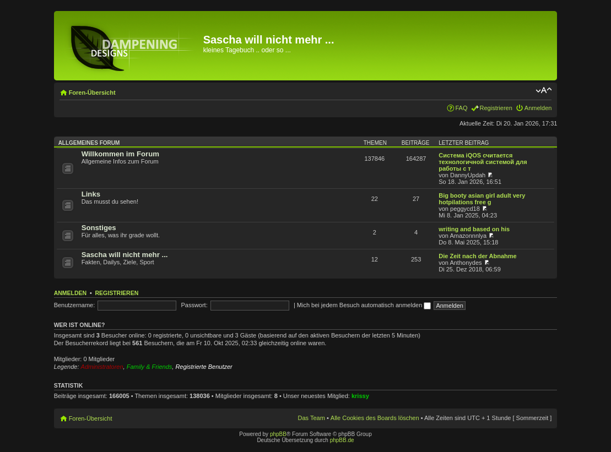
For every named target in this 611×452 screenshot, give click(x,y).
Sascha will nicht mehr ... (125, 254)
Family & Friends (149, 366)
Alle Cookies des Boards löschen (375, 418)
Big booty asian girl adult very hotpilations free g (482, 198)
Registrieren (496, 108)
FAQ (462, 108)
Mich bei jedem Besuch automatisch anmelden (364, 305)
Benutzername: (74, 305)
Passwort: (194, 305)
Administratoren (102, 366)
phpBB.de (342, 440)
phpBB (278, 434)
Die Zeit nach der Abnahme (477, 256)
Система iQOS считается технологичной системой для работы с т (483, 162)
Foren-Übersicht (92, 92)
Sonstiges (99, 228)
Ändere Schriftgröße (543, 90)
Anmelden (538, 108)
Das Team (311, 418)
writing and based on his (474, 229)
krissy (360, 396)
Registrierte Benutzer (203, 366)
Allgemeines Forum (89, 143)
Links (91, 194)
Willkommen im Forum (120, 154)
